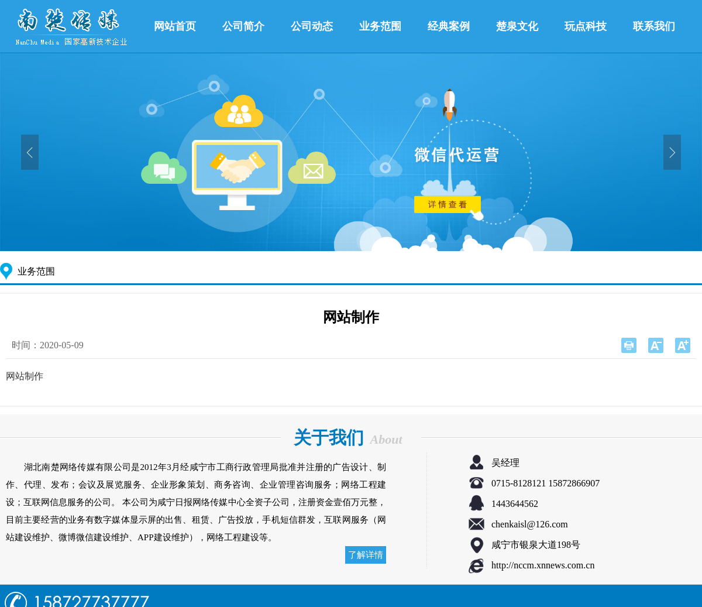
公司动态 (312, 26)
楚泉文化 (517, 26)
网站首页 (175, 26)
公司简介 (243, 26)
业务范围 (380, 26)
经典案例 (449, 26)
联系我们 (654, 26)
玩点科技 (586, 26)
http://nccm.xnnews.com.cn (542, 565)
